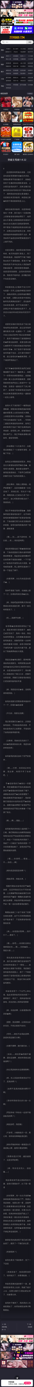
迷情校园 (8, 80)
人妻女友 (23, 77)
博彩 (2, 50)
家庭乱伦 (15, 77)
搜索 (30, 42)
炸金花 (16, 52)
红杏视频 (30, 85)
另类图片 (30, 73)
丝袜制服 (15, 59)
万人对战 (23, 49)
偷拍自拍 (15, 63)
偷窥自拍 (8, 70)
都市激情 (8, 77)
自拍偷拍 (15, 56)
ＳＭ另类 (30, 59)
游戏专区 (30, 49)
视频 (2, 57)
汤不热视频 (23, 85)
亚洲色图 (15, 70)
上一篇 (4, 1327)
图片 (2, 72)
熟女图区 (23, 73)
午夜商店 (8, 85)
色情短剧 (8, 88)
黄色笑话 (23, 80)
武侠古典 (30, 77)
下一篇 (29, 1325)
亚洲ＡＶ (8, 56)
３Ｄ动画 (30, 56)
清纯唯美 (15, 73)
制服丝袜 (8, 66)
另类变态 (30, 66)
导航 (2, 86)
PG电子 (8, 49)
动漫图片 (30, 70)
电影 (2, 64)
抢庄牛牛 (30, 52)
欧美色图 (23, 70)
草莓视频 (15, 85)
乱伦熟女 (23, 66)
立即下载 (27, 1383)
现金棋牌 (23, 52)
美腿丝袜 (8, 73)
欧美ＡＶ (23, 56)
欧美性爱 (30, 63)
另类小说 (15, 80)
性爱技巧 (30, 80)
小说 (2, 79)
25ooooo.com (17, 37)
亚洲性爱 (8, 63)
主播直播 (23, 59)
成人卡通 (23, 63)
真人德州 (15, 49)
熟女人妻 (8, 59)
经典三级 (15, 66)
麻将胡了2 (8, 52)
